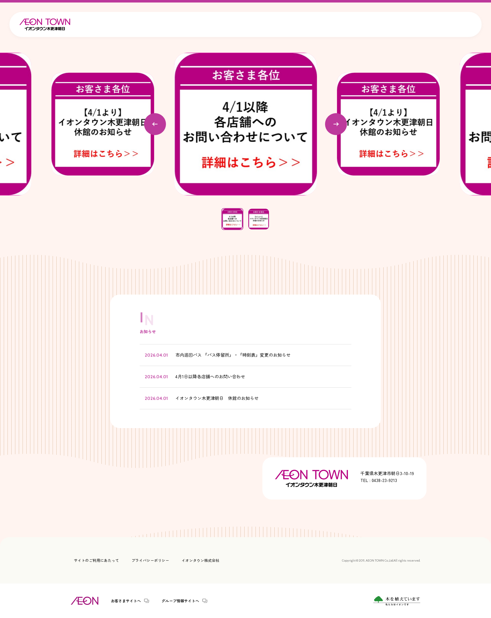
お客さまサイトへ (126, 601)
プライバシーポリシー (150, 560)
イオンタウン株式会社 (200, 560)
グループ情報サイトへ (180, 601)
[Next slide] (336, 124)
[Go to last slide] (155, 124)
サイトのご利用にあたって (96, 560)
